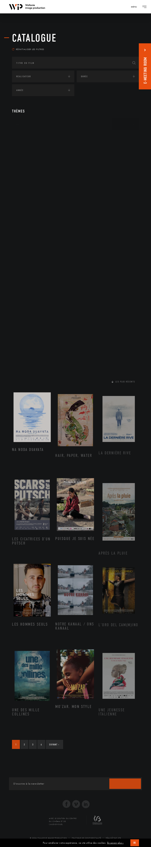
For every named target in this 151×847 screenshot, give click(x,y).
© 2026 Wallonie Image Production (48, 838)
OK (134, 842)
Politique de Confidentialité (86, 838)
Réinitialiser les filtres (28, 49)
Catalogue (34, 38)
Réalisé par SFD (113, 838)
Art (18, 124)
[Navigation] (135, 6)
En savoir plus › (115, 842)
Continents (23, 136)
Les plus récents (125, 381)
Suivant (54, 744)
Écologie (21, 149)
